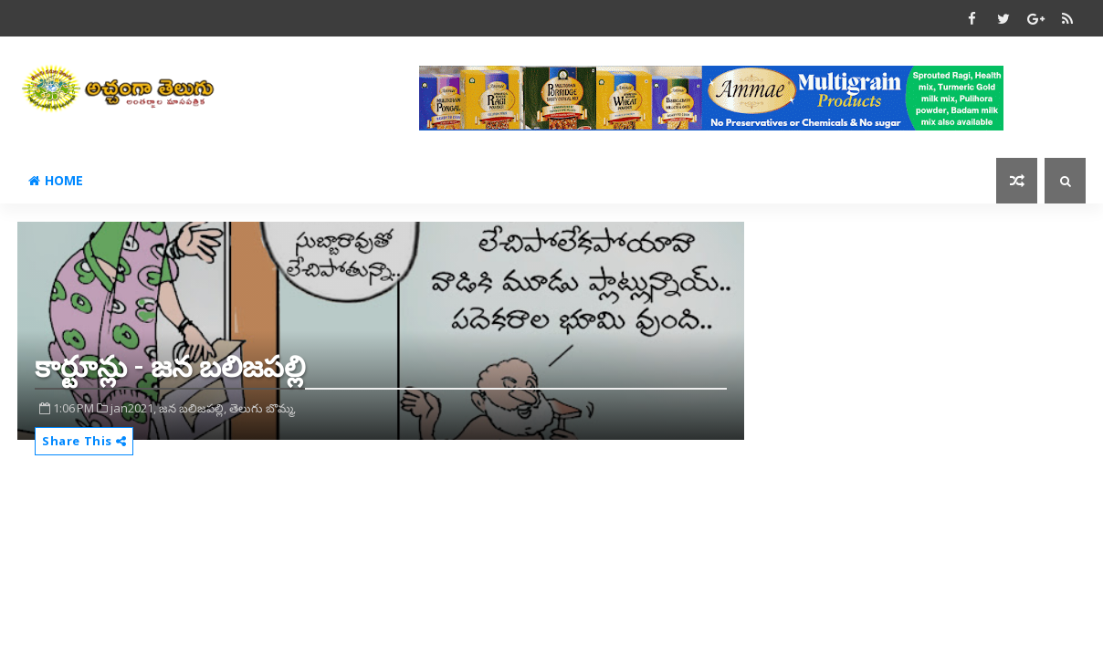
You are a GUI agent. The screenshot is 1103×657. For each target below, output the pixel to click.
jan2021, (133, 408)
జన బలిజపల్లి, (192, 408)
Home (55, 180)
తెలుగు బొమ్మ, (262, 408)
